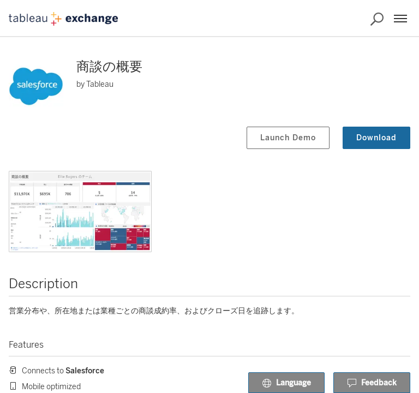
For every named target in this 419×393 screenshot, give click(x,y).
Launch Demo (288, 137)
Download (376, 137)
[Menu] (400, 18)
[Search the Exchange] (377, 19)
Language (286, 383)
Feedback (372, 383)
